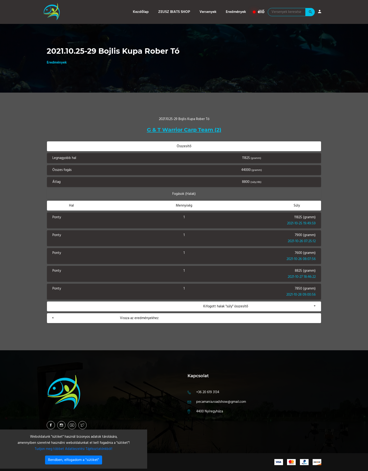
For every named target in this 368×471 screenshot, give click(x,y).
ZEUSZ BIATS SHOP (174, 12)
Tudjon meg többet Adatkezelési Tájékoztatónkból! (73, 449)
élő (258, 12)
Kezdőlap (141, 12)
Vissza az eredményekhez (139, 318)
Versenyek (207, 12)
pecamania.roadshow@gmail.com (221, 402)
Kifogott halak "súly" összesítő (225, 306)
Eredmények (236, 12)
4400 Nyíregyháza (209, 411)
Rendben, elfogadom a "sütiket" (73, 460)
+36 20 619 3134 (207, 392)
